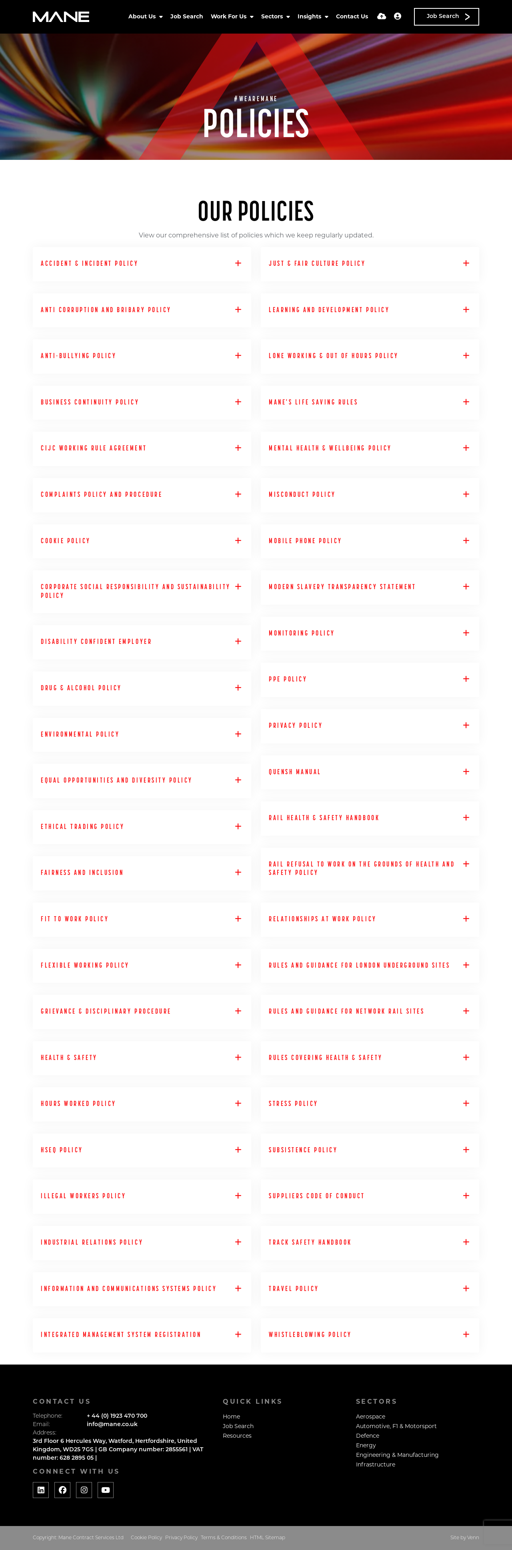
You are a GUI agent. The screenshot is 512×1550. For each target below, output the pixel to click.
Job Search (186, 17)
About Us (142, 17)
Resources (237, 1436)
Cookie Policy (146, 1538)
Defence (367, 1436)
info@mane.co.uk (112, 1425)
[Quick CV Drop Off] (381, 17)
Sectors (272, 17)
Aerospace (370, 1417)
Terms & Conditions (224, 1538)
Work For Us (229, 17)
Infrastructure (375, 1465)
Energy (366, 1446)
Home (231, 1417)
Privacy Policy (181, 1538)
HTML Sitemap (267, 1538)
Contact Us (352, 17)
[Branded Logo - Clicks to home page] (61, 17)
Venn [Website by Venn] (473, 1538)
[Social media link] (41, 1490)
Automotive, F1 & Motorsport (396, 1427)
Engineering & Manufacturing (397, 1455)
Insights (310, 17)
